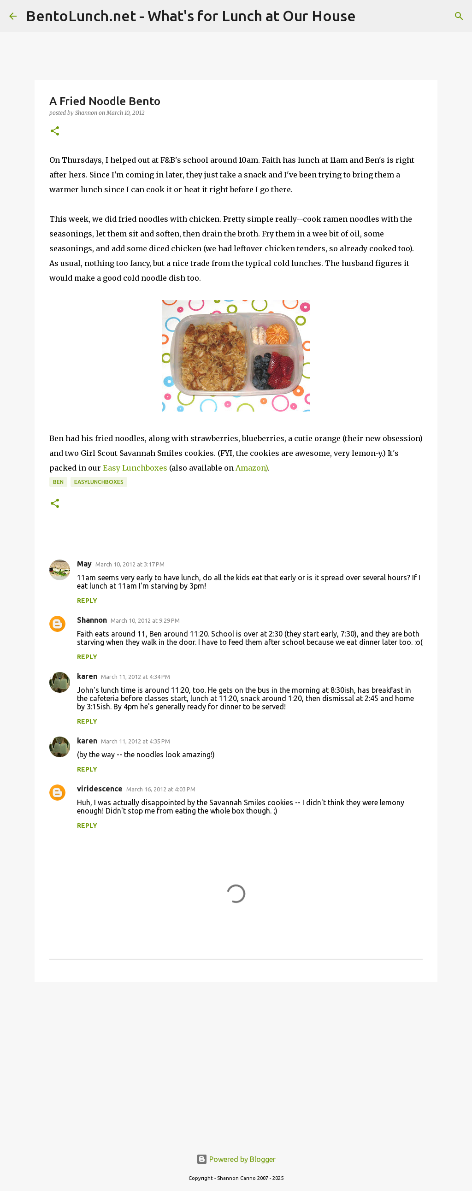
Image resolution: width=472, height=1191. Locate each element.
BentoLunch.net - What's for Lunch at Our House (191, 15)
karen (87, 676)
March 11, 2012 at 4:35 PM (135, 741)
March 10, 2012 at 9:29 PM (145, 620)
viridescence (100, 788)
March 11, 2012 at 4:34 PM (135, 676)
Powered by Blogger (236, 1159)
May (84, 564)
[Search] (459, 16)
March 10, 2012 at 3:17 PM (130, 564)
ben (58, 482)
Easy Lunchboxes (135, 467)
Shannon (92, 620)
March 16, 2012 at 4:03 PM (160, 789)
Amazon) (252, 467)
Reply (87, 600)
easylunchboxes (99, 482)
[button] (54, 131)
